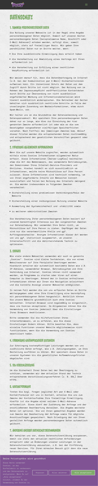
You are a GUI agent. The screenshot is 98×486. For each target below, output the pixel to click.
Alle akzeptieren (83, 472)
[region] (49, 470)
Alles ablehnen (59, 472)
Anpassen (40, 472)
